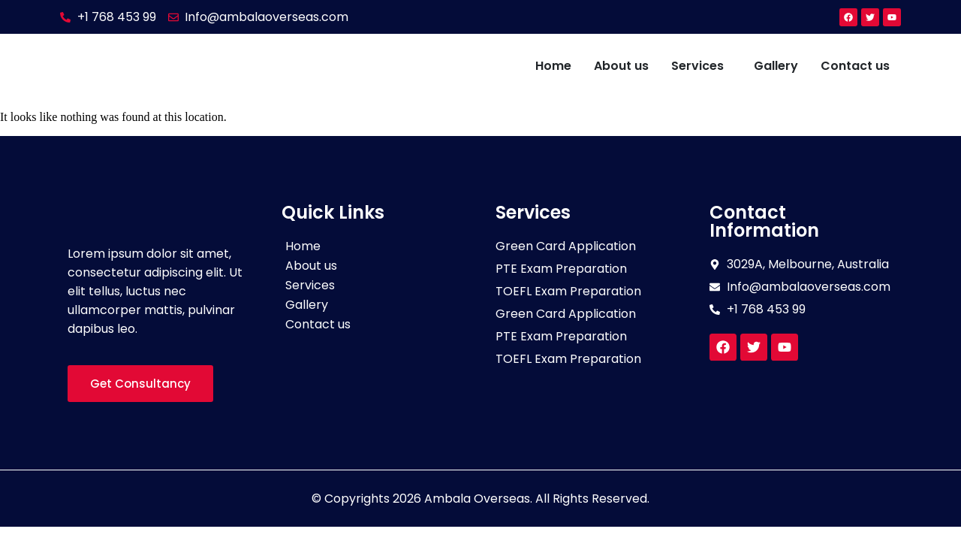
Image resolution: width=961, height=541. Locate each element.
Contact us (855, 65)
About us (621, 65)
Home (553, 65)
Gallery (776, 65)
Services (697, 65)
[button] (701, 66)
